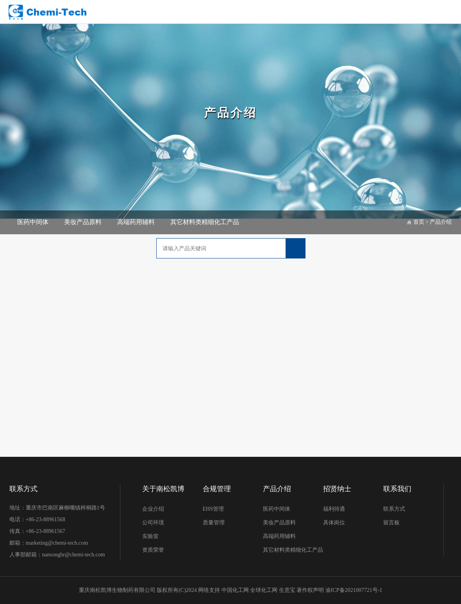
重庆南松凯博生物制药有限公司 (117, 590)
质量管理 (214, 523)
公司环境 (153, 523)
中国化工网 (235, 590)
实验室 (150, 536)
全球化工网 (263, 590)
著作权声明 (311, 590)
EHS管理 (213, 509)
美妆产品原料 (83, 222)
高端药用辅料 (136, 222)
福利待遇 (334, 509)
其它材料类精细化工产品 (204, 222)
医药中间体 (32, 222)
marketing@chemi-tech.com (57, 543)
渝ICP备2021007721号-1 (353, 590)
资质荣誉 (153, 550)
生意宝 (287, 590)
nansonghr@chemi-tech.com (74, 555)
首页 (418, 222)
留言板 (391, 523)
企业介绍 (153, 509)
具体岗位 (334, 523)
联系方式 (394, 509)
